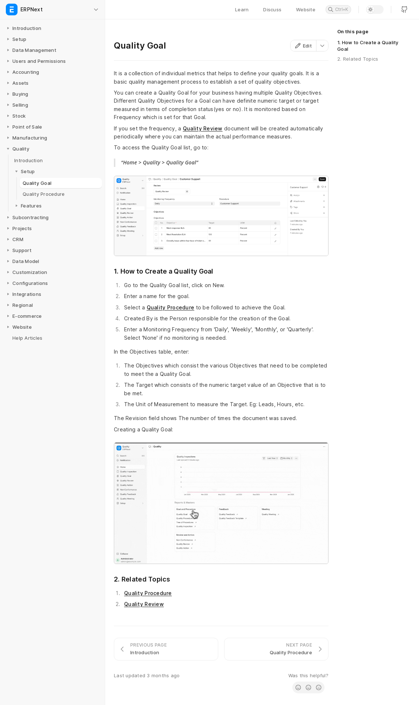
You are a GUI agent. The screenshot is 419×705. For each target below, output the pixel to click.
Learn (242, 9)
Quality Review (203, 128)
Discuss (272, 9)
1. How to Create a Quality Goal (368, 45)
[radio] (298, 687)
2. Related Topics (357, 59)
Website (305, 9)
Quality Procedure (171, 307)
